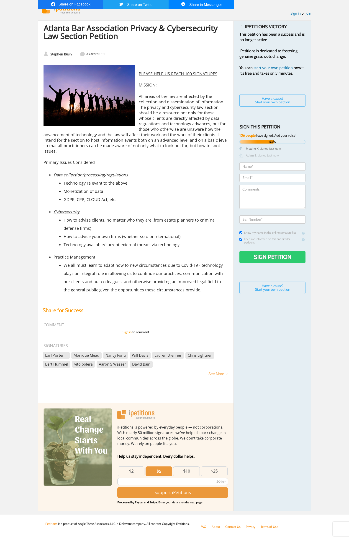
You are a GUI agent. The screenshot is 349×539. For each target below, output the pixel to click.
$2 (131, 471)
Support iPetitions (172, 492)
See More (216, 374)
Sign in (295, 13)
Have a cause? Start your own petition (272, 100)
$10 (186, 471)
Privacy (250, 527)
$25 (214, 471)
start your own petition (273, 67)
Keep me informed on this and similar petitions (264, 240)
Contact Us (233, 527)
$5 (159, 471)
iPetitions (51, 524)
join (308, 13)
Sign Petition (272, 257)
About (216, 527)
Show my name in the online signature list (267, 232)
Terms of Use (269, 527)
